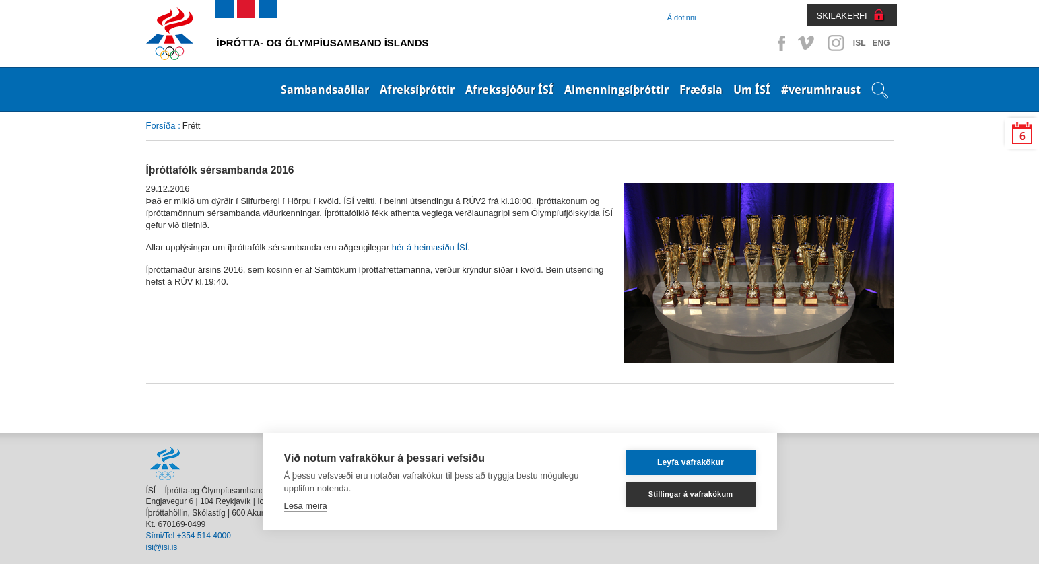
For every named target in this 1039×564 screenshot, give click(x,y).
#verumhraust (821, 89)
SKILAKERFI (842, 16)
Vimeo (807, 43)
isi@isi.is (162, 547)
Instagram (835, 43)
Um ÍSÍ (751, 89)
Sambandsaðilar (325, 89)
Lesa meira (305, 506)
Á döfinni (681, 17)
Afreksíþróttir (417, 89)
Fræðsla (701, 89)
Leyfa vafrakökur (690, 462)
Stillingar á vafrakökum (690, 494)
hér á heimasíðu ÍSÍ (430, 247)
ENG (881, 43)
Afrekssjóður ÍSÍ (509, 89)
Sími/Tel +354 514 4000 (188, 535)
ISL (859, 43)
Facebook (779, 43)
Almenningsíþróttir (616, 89)
